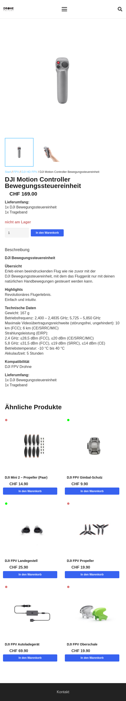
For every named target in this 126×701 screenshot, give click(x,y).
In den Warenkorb (47, 232)
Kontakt (63, 692)
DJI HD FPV (29, 172)
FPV (16, 172)
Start (8, 172)
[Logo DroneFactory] (8, 9)
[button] (64, 9)
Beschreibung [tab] (17, 249)
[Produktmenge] (17, 233)
